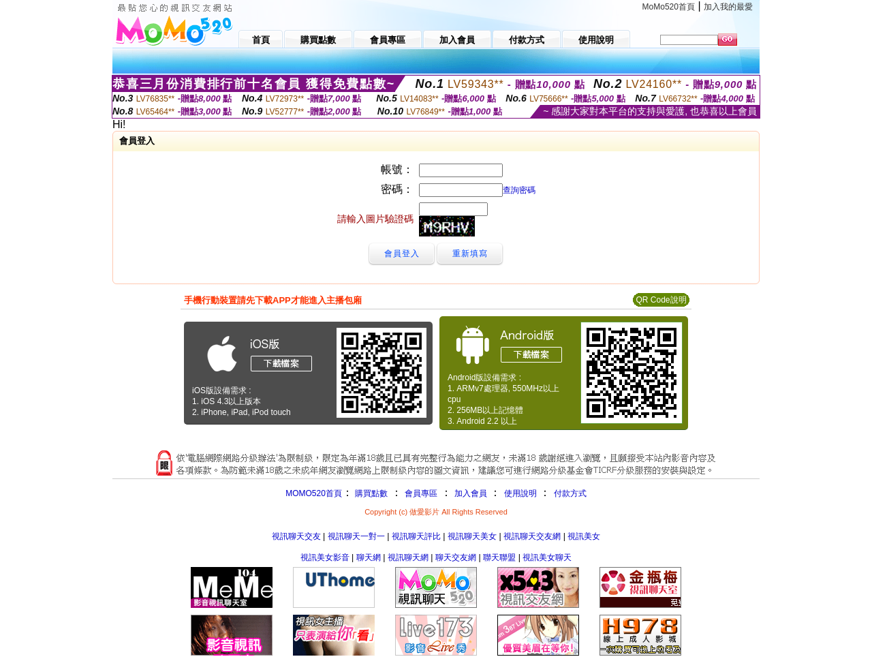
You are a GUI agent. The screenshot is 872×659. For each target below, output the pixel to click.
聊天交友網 (455, 557)
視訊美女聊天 (547, 557)
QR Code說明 (661, 300)
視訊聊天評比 (416, 536)
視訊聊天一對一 (356, 536)
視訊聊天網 (408, 557)
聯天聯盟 (499, 557)
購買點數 (370, 493)
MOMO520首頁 (313, 493)
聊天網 (368, 557)
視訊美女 (583, 536)
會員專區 (421, 493)
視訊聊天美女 (472, 536)
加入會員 (470, 493)
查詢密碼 (519, 190)
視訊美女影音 (324, 557)
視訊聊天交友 (296, 536)
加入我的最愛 (728, 7)
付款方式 (570, 493)
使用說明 (520, 493)
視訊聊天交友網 (532, 536)
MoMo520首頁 (668, 7)
